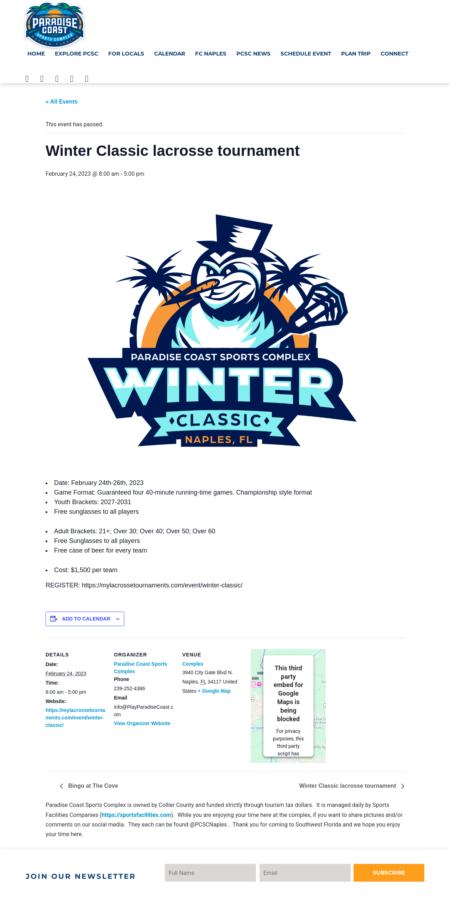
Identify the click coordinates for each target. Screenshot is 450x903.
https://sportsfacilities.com (136, 815)
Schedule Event (306, 53)
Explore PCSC (76, 53)
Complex (192, 664)
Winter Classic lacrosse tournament (348, 786)
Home (36, 53)
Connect (394, 53)
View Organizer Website (142, 723)
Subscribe (399, 872)
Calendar (169, 53)
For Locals (126, 53)
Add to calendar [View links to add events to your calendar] (86, 619)
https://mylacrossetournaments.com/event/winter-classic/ (75, 717)
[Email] (319, 873)
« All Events (62, 102)
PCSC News (253, 53)
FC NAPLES (210, 53)
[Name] (215, 873)
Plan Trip (356, 53)
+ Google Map (214, 691)
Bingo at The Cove (92, 786)
